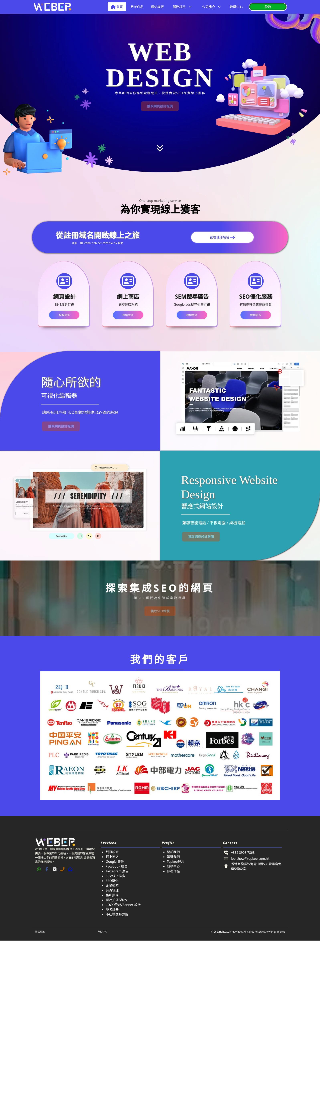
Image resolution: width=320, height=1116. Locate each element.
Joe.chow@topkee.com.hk (250, 858)
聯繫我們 (173, 857)
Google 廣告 (115, 861)
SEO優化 (112, 881)
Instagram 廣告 (117, 871)
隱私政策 (40, 931)
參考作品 (173, 871)
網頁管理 (112, 890)
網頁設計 (112, 852)
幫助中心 (102, 931)
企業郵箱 (112, 885)
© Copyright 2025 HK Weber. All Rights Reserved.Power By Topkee (248, 931)
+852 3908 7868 (243, 852)
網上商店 (112, 857)
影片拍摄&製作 (116, 900)
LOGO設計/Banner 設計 (123, 905)
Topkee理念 (175, 861)
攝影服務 (112, 895)
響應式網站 (196, 506)
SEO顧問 (146, 598)
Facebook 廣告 (116, 866)
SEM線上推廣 (115, 876)
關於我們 (173, 852)
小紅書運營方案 (117, 914)
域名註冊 (112, 909)
